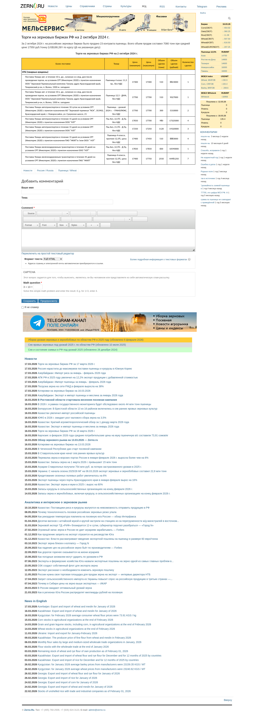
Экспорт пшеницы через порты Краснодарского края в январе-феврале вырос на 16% (87, 480)
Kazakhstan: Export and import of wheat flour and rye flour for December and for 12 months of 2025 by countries (99, 655)
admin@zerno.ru (97, 710)
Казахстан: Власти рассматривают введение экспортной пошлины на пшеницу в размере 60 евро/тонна (98, 538)
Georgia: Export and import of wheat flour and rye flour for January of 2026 (79, 673)
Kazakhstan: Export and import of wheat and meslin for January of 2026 (77, 611)
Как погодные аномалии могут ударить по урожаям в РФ (70, 556)
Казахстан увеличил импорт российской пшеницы (66, 413)
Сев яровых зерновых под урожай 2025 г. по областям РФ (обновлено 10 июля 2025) (75, 344)
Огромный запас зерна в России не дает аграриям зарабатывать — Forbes (81, 529)
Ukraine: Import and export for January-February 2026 (67, 633)
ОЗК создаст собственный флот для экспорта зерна (68, 565)
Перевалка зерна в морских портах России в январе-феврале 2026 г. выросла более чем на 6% (93, 457)
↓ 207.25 (226, 47)
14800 (224, 59)
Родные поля (207, 171)
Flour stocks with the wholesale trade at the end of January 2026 (73, 646)
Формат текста (33, 259)
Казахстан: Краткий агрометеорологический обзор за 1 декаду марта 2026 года (83, 422)
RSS (162, 6)
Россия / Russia (45, 170)
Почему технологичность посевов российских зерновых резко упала (77, 512)
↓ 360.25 (226, 31)
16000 (224, 67)
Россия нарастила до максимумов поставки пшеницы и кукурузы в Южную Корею (85, 368)
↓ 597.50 (226, 39)
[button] (29, 213)
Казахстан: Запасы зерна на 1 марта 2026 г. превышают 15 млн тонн (77, 462)
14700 (224, 56)
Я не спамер (31, 307)
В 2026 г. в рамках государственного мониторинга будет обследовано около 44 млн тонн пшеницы (94, 404)
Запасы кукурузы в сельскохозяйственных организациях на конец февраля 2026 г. (85, 489)
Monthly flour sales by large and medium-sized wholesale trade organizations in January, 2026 (89, 642)
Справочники (90, 6)
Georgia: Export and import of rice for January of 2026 (67, 677)
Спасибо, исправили (210, 150)
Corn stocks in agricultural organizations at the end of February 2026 (75, 619)
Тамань (204, 71)
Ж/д (144, 6)
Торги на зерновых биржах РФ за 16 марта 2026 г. (66, 431)
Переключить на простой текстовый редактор (47, 253)
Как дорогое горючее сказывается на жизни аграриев (68, 552)
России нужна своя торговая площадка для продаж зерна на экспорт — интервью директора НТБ (94, 574)
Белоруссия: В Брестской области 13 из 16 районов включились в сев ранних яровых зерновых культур (97, 408)
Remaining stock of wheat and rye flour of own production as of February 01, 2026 (83, 651)
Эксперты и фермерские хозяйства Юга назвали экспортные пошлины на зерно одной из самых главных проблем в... (106, 561)
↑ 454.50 (226, 28)
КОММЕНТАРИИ (208, 132)
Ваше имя (27, 187)
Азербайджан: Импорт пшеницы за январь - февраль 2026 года (74, 381)
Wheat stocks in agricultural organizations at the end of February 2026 (76, 628)
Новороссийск (207, 67)
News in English (36, 601)
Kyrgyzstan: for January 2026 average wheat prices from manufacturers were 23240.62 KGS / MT (91, 669)
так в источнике (208, 178)
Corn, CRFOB (207, 84)
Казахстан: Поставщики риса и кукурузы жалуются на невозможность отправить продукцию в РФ (94, 507)
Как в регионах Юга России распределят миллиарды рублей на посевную (80, 592)
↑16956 (224, 97)
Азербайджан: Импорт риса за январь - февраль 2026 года (72, 373)
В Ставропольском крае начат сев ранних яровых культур (71, 453)
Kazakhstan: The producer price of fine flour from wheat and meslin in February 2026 (84, 637)
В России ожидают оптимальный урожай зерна (65, 588)
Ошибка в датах (208, 164)
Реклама (221, 6)
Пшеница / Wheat (67, 170)
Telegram (202, 6)
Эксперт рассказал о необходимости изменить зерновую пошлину (76, 570)
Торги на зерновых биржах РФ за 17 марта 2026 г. (66, 364)
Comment (28, 207)
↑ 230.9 (224, 80)
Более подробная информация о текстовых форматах (158, 259)
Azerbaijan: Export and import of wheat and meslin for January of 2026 (76, 606)
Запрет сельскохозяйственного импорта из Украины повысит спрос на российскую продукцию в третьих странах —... (105, 579)
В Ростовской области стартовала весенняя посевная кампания (77, 399)
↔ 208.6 (224, 88)
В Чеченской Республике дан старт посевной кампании (69, 448)
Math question (32, 282)
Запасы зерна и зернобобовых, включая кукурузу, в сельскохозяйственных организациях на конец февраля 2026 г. (104, 493)
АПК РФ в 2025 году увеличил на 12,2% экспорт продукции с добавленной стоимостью (88, 377)
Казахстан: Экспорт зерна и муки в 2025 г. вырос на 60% (70, 484)
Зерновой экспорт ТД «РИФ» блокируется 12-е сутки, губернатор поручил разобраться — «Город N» (96, 525)
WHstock (205, 97)
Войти (203, 13)
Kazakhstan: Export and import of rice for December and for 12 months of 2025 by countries (88, 660)
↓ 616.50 (226, 42)
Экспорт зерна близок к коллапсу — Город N (63, 543)
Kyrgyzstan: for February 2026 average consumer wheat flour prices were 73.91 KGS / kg (87, 615)
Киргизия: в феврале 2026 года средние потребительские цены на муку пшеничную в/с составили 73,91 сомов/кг (103, 435)
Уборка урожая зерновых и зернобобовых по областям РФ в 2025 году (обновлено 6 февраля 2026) (84, 339)
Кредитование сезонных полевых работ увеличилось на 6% (72, 475)
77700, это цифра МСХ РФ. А (214, 192)
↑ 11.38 (226, 35)
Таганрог (205, 63)
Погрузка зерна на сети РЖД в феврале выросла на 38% (71, 386)
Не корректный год (209, 157)
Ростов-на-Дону (208, 59)
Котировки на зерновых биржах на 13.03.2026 (64, 444)
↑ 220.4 (224, 84)
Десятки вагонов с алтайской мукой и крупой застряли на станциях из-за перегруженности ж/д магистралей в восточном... (108, 521)
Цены (72, 6)
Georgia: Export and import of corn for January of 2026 (68, 682)
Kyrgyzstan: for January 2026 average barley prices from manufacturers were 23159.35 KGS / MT (91, 664)
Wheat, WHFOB (208, 80)
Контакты (181, 6)
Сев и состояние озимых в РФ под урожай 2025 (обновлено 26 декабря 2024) (71, 349)
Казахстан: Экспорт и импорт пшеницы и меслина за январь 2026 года (78, 426)
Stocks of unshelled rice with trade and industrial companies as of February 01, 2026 (84, 691)
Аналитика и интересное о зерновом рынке (56, 502)
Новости (56, 6)
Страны (111, 6)
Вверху (228, 700)
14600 (224, 63)
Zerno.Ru (29, 710)
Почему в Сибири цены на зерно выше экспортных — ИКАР (72, 583)
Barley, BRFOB (208, 88)
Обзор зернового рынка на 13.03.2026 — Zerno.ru (68, 440)
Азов (203, 56)
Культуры (130, 6)
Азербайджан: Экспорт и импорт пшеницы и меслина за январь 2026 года (80, 395)
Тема (24, 197)
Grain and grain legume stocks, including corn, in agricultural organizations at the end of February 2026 (94, 624)
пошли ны (205, 136)
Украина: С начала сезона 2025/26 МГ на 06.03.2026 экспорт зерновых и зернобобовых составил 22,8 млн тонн (102, 471)
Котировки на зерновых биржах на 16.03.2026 (64, 390)
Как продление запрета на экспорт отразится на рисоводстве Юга (76, 534)
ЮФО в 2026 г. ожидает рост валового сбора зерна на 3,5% (72, 417)
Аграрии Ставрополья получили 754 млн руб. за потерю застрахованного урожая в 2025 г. (90, 466)
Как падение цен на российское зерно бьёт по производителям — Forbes (80, 547)
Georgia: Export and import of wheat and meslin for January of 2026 (75, 686)
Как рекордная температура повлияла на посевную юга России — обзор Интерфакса (87, 516)
